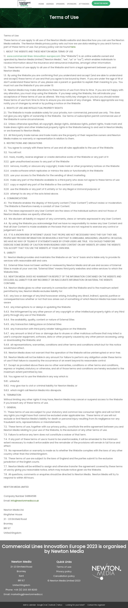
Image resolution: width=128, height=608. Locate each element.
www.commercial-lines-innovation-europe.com (33, 56)
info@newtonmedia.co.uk (25, 500)
